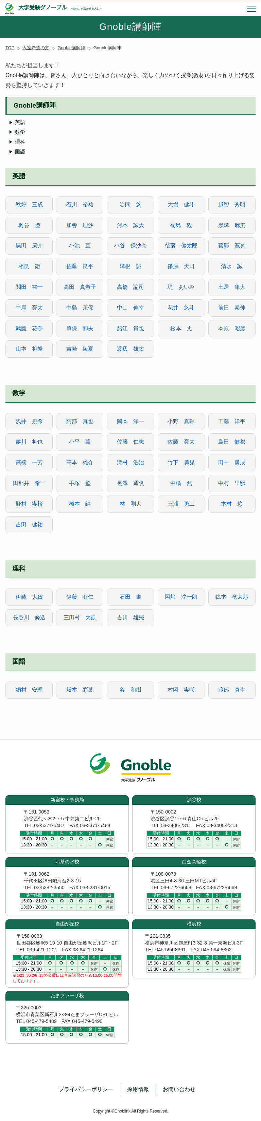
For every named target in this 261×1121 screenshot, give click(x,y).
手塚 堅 (80, 483)
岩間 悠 (130, 204)
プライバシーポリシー (86, 1089)
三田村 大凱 (80, 617)
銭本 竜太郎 (231, 597)
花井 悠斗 (181, 308)
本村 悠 (232, 504)
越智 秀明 (231, 204)
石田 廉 (130, 597)
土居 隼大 (231, 287)
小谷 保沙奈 (130, 245)
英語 (20, 122)
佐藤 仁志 (130, 442)
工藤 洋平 (231, 421)
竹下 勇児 (181, 462)
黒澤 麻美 (231, 225)
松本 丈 (181, 328)
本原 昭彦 (231, 328)
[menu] (251, 8)
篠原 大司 (181, 266)
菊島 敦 (181, 225)
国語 (20, 151)
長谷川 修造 (29, 617)
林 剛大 (130, 504)
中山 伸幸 (130, 308)
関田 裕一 (29, 287)
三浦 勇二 (181, 504)
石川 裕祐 (79, 204)
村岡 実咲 (181, 690)
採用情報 (138, 1089)
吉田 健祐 (29, 524)
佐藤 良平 (79, 266)
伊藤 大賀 (29, 597)
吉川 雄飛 (130, 617)
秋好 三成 (29, 204)
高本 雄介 (79, 462)
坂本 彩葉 (79, 690)
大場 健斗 (181, 204)
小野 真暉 (181, 421)
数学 (20, 132)
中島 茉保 (79, 308)
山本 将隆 (29, 349)
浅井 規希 (29, 421)
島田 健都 (231, 442)
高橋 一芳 (29, 462)
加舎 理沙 (79, 225)
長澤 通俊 (130, 483)
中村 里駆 (231, 483)
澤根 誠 (130, 266)
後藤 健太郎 (181, 245)
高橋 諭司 (130, 287)
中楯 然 (181, 483)
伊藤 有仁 (79, 597)
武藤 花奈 (29, 328)
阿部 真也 (79, 421)
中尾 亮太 (29, 308)
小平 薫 (80, 442)
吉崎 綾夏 (79, 349)
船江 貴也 (130, 328)
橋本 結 (80, 504)
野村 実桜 (29, 504)
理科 (20, 142)
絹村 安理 (29, 690)
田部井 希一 (29, 483)
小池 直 (80, 245)
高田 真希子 (80, 287)
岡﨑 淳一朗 (181, 597)
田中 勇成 (231, 462)
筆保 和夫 (79, 328)
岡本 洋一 (130, 421)
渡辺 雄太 (130, 349)
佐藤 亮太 (181, 442)
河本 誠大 (130, 225)
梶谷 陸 (29, 225)
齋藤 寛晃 (231, 245)
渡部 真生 (231, 690)
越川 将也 (29, 442)
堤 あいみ (181, 287)
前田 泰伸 (231, 308)
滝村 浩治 (130, 462)
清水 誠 (232, 266)
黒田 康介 (29, 245)
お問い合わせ (179, 1089)
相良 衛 (29, 266)
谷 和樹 (130, 690)
